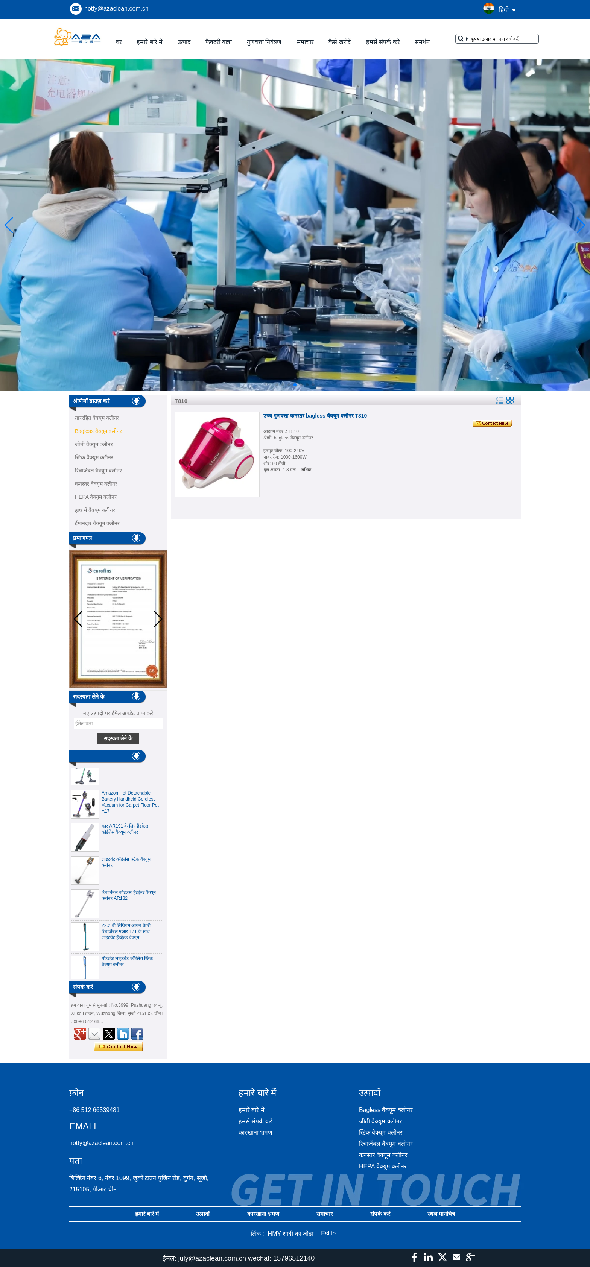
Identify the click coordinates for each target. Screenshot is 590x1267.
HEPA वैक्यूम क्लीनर (96, 497)
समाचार (305, 42)
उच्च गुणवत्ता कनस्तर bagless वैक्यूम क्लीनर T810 (315, 416)
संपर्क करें (380, 1214)
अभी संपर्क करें (118, 1047)
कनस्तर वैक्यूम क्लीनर (96, 484)
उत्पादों (203, 1214)
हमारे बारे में (150, 42)
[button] (276, 384)
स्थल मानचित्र (441, 1214)
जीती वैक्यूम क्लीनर (94, 444)
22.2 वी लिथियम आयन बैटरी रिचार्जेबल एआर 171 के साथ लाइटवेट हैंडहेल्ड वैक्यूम (126, 934)
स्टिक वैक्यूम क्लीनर (94, 457)
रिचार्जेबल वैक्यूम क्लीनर (98, 471)
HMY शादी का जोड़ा (291, 1234)
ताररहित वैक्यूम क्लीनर (97, 418)
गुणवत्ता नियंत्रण (264, 42)
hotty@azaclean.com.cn (116, 8)
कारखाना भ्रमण (255, 1132)
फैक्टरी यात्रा (218, 42)
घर (119, 42)
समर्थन (422, 42)
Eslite (328, 1233)
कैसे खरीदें (339, 42)
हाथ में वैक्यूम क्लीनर (95, 510)
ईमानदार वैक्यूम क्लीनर (97, 523)
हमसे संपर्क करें (383, 42)
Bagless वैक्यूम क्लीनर (98, 431)
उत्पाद (184, 42)
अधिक (306, 469)
